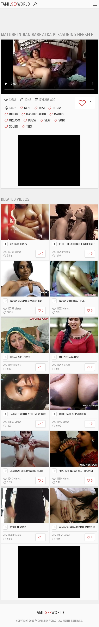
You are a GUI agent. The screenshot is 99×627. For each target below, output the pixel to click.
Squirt (11, 127)
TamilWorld (15, 4)
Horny (55, 108)
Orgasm (12, 120)
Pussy (29, 120)
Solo (59, 120)
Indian (11, 114)
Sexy (44, 120)
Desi (39, 108)
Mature (56, 114)
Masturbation (33, 114)
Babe (25, 108)
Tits (26, 127)
